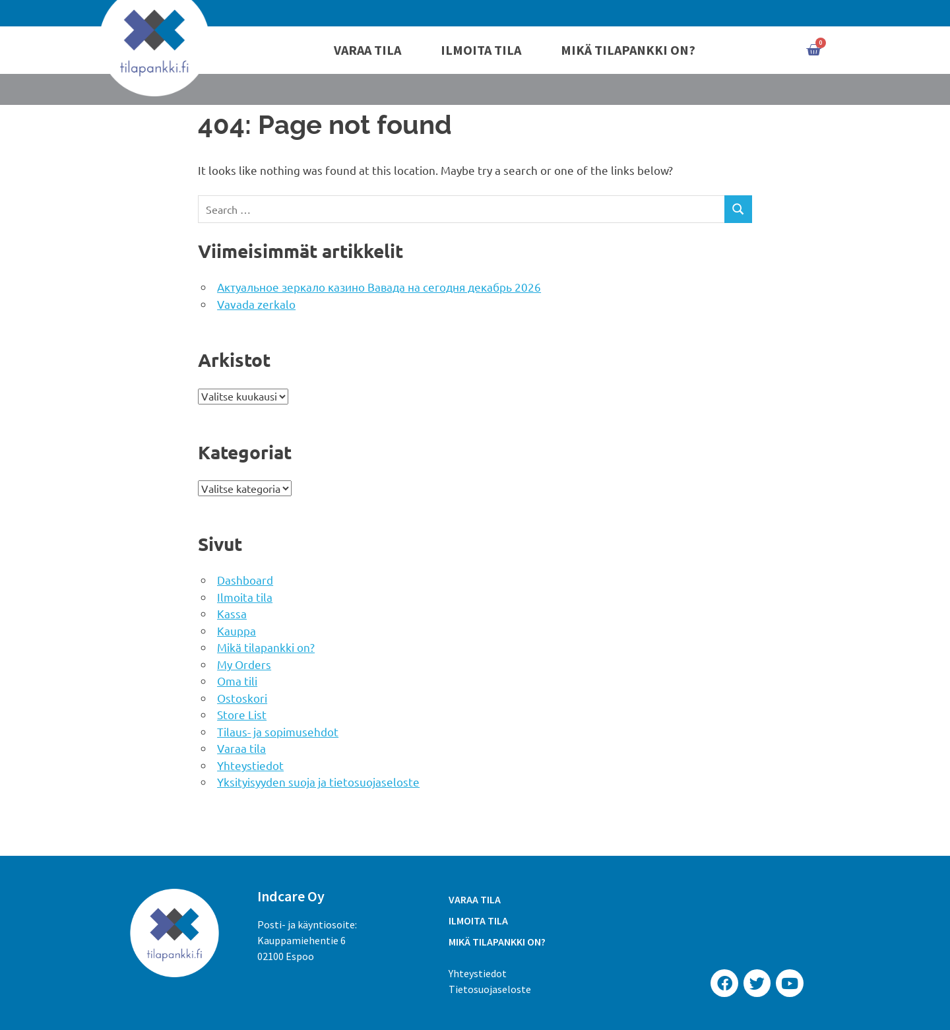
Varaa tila (367, 50)
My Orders (244, 664)
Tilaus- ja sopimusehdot (277, 731)
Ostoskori (242, 698)
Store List (242, 714)
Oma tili (237, 681)
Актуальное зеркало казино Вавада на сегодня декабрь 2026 (379, 287)
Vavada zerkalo (256, 304)
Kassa (232, 613)
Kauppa (236, 630)
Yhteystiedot (250, 765)
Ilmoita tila (481, 50)
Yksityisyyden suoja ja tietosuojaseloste (318, 782)
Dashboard (245, 580)
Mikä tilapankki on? (628, 50)
